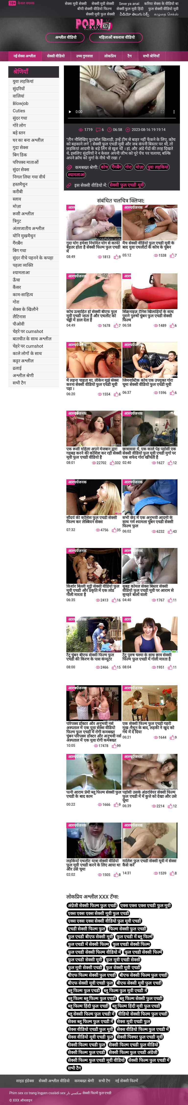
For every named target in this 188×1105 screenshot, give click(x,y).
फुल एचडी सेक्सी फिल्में (143, 952)
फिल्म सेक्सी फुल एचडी (127, 928)
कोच (104, 167)
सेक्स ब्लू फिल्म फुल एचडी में (90, 1021)
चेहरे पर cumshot (28, 331)
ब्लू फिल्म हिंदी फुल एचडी (88, 1006)
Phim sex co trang (23, 1093)
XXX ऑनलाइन (22, 1100)
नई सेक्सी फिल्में (126, 1081)
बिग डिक (20, 154)
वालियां (18, 96)
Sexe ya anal (129, 3)
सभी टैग (19, 382)
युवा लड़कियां (23, 81)
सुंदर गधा (20, 118)
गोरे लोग (19, 125)
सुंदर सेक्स (21, 169)
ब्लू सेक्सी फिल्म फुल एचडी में (91, 1013)
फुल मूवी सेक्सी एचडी (85, 967)
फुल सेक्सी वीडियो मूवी (163, 9)
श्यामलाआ (21, 272)
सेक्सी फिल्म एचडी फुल (86, 1044)
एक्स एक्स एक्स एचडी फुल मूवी (145, 905)
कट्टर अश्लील (23, 360)
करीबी (18, 191)
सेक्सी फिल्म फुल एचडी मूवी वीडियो (96, 1060)
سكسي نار (74, 1093)
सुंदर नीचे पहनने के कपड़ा (33, 257)
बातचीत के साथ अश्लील (32, 338)
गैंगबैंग (18, 243)
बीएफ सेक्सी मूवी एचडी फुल (90, 983)
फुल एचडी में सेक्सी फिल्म (88, 944)
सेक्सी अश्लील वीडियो (54, 1081)
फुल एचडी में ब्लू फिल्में (135, 936)
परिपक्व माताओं (25, 162)
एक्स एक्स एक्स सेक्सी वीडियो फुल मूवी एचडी (104, 921)
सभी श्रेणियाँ (151, 56)
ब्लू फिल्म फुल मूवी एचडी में (125, 990)
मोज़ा (17, 206)
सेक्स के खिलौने (25, 309)
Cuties (19, 110)
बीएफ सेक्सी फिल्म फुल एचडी (143, 975)
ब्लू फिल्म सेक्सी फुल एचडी (140, 998)
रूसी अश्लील (23, 213)
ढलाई (17, 368)
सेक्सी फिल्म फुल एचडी (86, 1052)
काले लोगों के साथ (27, 353)
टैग (129, 56)
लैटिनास (19, 316)
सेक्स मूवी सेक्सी (75, 3)
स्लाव (17, 199)
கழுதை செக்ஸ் (166, 14)
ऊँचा (16, 279)
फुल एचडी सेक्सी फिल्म (131, 944)
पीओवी (18, 324)
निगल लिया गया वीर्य (29, 176)
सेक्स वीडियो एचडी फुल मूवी (90, 1029)
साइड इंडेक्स (25, 1081)
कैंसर (17, 287)
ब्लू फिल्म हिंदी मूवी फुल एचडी (136, 1006)
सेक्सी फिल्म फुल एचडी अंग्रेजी (133, 1052)
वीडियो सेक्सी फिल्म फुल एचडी (142, 1013)
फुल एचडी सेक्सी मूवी (85, 959)
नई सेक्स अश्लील (24, 56)
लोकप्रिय (110, 56)
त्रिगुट (17, 221)
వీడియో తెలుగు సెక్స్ (134, 14)
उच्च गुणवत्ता (84, 56)
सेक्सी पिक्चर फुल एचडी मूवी (140, 1037)
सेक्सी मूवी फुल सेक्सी (100, 14)
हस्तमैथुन (20, 184)
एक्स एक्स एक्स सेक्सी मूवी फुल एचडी (98, 913)
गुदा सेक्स (20, 147)
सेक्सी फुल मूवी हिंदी (130, 9)
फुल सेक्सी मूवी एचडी (123, 967)
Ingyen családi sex (51, 1093)
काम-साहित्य (23, 294)
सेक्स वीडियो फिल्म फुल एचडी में (143, 1029)
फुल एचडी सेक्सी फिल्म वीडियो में (94, 952)
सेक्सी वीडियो (56, 56)
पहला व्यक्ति (23, 265)
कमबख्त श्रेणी (84, 1081)
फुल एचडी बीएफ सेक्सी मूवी (90, 936)
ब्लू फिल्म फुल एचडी (84, 990)
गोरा (16, 302)
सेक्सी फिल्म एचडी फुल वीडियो (133, 1044)
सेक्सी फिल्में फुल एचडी (96, 1093)
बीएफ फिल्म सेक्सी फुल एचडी (92, 975)
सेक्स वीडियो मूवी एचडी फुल (90, 1037)
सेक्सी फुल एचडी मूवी (126, 185)
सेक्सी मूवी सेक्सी (103, 3)
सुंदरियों (19, 88)
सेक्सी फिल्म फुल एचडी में (148, 1060)
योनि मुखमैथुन (24, 235)
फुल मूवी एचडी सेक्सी (123, 959)
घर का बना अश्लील (28, 140)
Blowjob (20, 103)
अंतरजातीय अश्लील (28, 228)
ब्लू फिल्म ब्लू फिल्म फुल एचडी (92, 998)
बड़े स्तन (19, 132)
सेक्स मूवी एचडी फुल (133, 1021)
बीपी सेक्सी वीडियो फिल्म (94, 9)
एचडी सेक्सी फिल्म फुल (86, 928)
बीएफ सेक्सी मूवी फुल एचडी (139, 983)
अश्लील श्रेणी (23, 375)
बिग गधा (19, 250)
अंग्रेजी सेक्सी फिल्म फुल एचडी (92, 905)
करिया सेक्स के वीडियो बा (161, 3)
